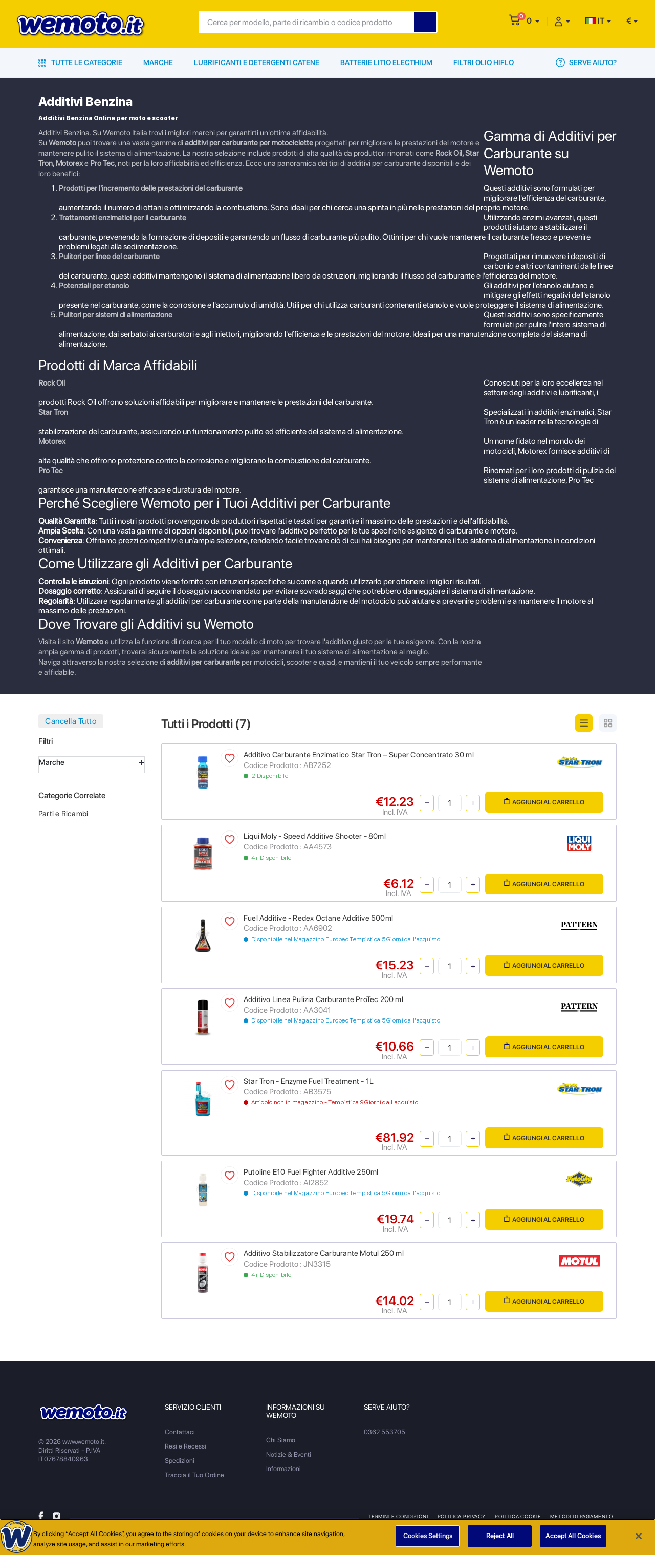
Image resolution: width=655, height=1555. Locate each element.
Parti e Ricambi (63, 813)
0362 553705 (384, 1432)
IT (595, 21)
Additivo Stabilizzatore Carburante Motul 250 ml (324, 1253)
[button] (533, 21)
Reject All (500, 1541)
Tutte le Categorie (80, 62)
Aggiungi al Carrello (544, 802)
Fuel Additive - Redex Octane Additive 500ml (318, 918)
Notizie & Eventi (288, 1454)
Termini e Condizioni (398, 1516)
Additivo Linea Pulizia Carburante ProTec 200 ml (323, 999)
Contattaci (180, 1432)
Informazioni (283, 1469)
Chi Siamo (280, 1440)
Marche (158, 62)
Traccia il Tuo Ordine (194, 1475)
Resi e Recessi (185, 1446)
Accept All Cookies (572, 1541)
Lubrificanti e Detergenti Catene (256, 62)
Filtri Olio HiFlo (483, 62)
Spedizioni (179, 1460)
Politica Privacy (462, 1516)
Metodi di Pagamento (581, 1516)
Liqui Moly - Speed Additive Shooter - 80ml (315, 836)
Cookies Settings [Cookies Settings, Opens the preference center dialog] (427, 1541)
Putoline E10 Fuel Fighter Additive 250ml (311, 1172)
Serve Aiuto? (586, 62)
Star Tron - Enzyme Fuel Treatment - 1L (309, 1081)
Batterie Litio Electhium (386, 62)
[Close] (638, 1540)
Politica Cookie (518, 1516)
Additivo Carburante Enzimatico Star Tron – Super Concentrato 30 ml (359, 754)
